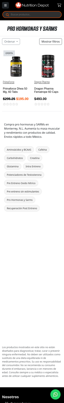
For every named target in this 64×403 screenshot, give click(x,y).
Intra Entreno (33, 166)
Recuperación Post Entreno (22, 208)
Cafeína (42, 149)
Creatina (34, 158)
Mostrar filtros (50, 41)
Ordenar (10, 41)
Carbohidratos (15, 158)
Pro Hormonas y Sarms (20, 200)
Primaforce (8, 82)
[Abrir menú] (5, 5)
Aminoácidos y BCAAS (19, 149)
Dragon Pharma (42, 82)
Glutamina (13, 166)
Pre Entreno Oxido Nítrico (21, 183)
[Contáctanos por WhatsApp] (55, 394)
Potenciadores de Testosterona (24, 174)
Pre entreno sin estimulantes (23, 191)
